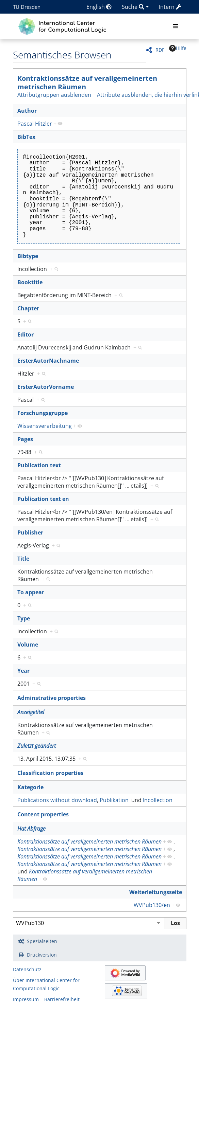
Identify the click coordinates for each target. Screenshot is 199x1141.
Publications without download (57, 800)
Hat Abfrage (31, 828)
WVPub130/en (152, 905)
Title (23, 558)
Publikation (114, 800)
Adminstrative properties (51, 698)
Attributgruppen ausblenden (54, 94)
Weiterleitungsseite (155, 892)
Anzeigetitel (30, 712)
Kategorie (30, 787)
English (99, 7)
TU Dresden (26, 6)
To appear (30, 592)
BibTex (26, 137)
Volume (27, 644)
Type (23, 618)
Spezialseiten (42, 941)
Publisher (30, 532)
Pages (25, 439)
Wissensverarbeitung (44, 426)
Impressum (26, 999)
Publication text (39, 465)
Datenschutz (27, 969)
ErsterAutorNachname (48, 360)
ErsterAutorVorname (45, 387)
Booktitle (30, 282)
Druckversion (42, 955)
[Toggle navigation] (175, 26)
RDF (159, 50)
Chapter (28, 308)
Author (27, 110)
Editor (25, 334)
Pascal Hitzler (34, 123)
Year (23, 670)
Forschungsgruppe (42, 413)
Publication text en (43, 499)
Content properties (43, 814)
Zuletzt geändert (36, 745)
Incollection (157, 800)
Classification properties (50, 773)
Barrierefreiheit (62, 999)
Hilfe (177, 48)
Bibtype (27, 256)
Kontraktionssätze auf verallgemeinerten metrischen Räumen (87, 82)
